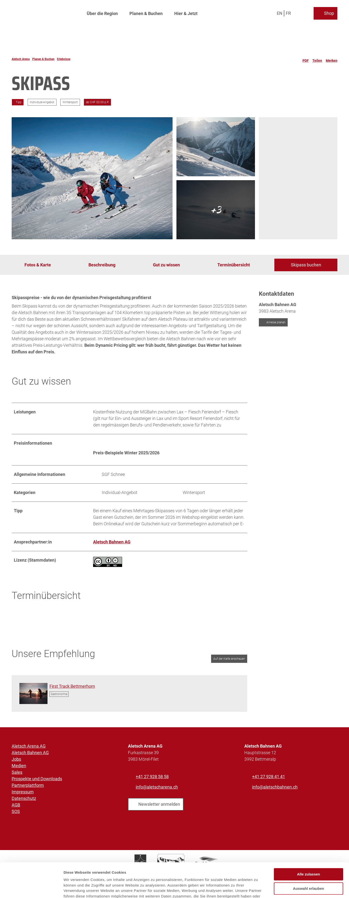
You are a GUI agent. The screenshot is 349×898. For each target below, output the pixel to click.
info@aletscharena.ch (157, 787)
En (279, 13)
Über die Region (102, 13)
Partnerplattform (28, 785)
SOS (16, 811)
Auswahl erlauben (308, 856)
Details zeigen (258, 888)
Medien (19, 765)
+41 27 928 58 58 (152, 776)
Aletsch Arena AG (29, 746)
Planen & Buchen (146, 13)
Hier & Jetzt (186, 13)
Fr (288, 13)
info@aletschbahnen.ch (275, 787)
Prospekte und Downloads (37, 778)
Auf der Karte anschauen (229, 658)
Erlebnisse (63, 59)
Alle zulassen (308, 842)
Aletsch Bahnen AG (30, 752)
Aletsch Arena (21, 59)
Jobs (16, 759)
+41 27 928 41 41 (268, 776)
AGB (16, 804)
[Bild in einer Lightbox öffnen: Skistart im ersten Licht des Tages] (33, 693)
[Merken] (331, 59)
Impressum (23, 791)
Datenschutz (24, 798)
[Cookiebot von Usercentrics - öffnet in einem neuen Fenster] (31, 888)
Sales (17, 772)
